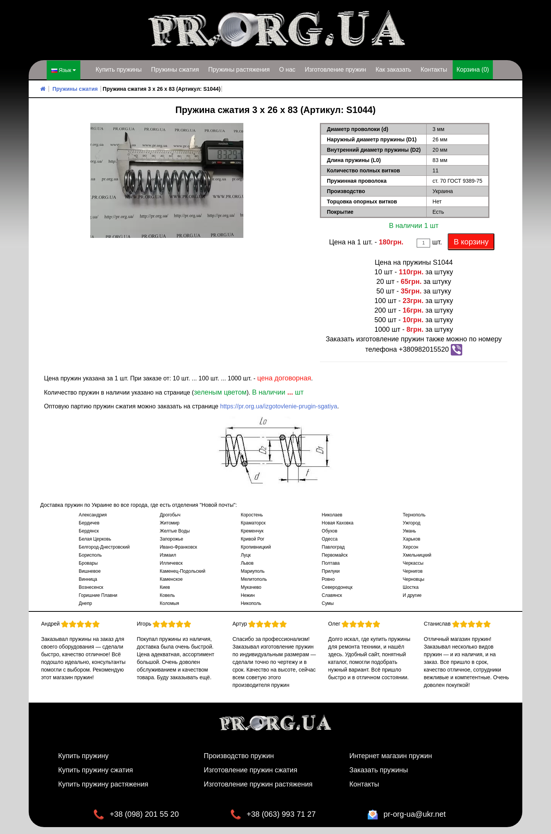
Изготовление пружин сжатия (250, 769)
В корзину (471, 241)
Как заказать (393, 69)
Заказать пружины (378, 769)
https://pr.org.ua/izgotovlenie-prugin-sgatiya (278, 405)
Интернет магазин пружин (390, 755)
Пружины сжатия (175, 69)
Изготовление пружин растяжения (258, 783)
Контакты (434, 69)
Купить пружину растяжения (103, 783)
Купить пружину (83, 755)
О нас (287, 69)
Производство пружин (239, 755)
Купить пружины (119, 69)
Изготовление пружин (335, 69)
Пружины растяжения (239, 69)
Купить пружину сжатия (95, 769)
